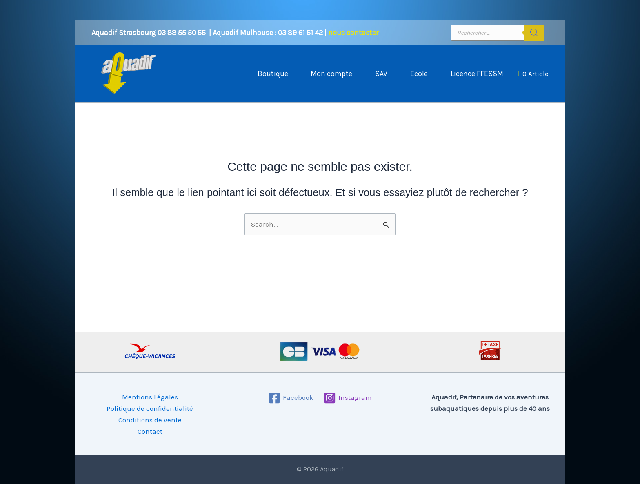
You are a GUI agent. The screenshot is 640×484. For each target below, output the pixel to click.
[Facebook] (290, 398)
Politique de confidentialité (150, 408)
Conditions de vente (150, 420)
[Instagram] (348, 398)
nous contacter (353, 32)
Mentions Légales (150, 397)
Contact (150, 431)
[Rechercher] (534, 33)
